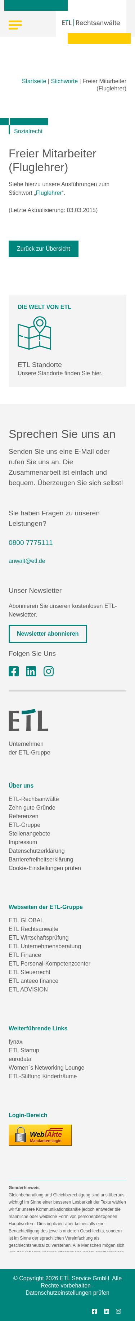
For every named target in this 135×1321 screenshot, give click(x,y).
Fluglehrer (49, 193)
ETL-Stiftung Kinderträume (43, 1076)
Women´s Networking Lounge (46, 1068)
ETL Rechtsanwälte (33, 929)
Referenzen (24, 816)
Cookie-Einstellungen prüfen (45, 868)
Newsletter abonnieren (48, 634)
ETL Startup (24, 1050)
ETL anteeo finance (33, 981)
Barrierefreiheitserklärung (41, 859)
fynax (15, 1042)
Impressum (23, 842)
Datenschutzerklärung (37, 851)
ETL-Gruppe (24, 825)
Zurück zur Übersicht (43, 249)
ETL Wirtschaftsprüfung (39, 938)
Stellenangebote (29, 833)
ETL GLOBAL (26, 920)
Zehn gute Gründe (32, 808)
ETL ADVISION (28, 989)
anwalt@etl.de (27, 561)
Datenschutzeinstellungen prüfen (67, 1293)
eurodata (20, 1059)
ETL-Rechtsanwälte (34, 799)
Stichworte (64, 81)
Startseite (34, 81)
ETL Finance (25, 955)
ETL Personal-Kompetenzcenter (49, 963)
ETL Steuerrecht (29, 972)
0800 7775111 (31, 542)
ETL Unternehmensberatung (45, 946)
